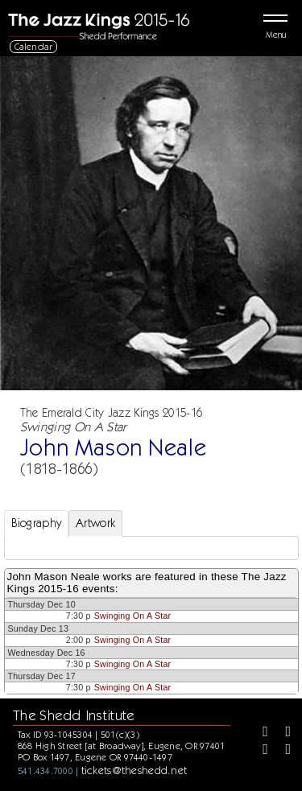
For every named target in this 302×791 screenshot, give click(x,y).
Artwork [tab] (95, 523)
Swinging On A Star (133, 615)
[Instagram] (259, 751)
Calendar (33, 46)
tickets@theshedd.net (134, 770)
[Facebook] (259, 733)
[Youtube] (283, 751)
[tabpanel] (151, 548)
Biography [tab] (36, 523)
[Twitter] (283, 733)
